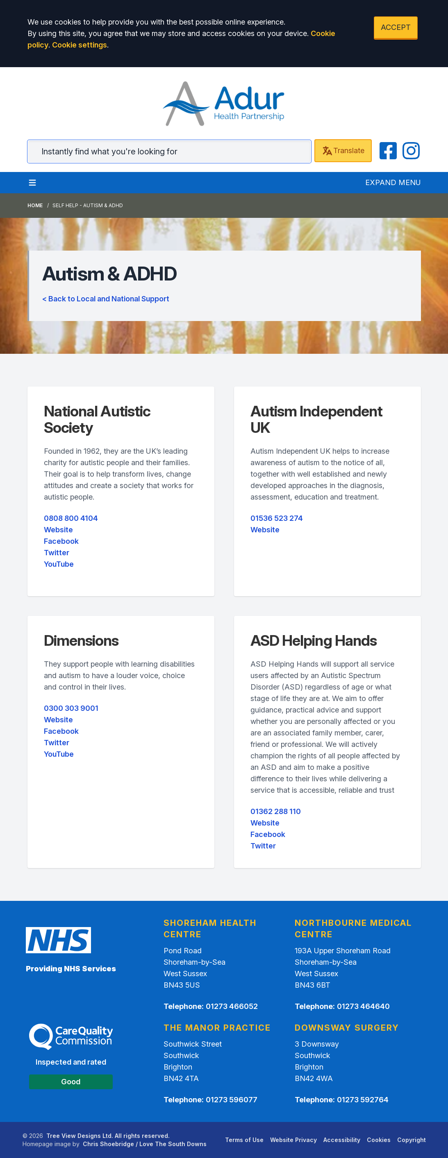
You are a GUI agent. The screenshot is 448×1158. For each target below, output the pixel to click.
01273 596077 (231, 1099)
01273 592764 (363, 1099)
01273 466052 (232, 1006)
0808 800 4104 (71, 518)
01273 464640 (363, 1006)
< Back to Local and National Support (105, 298)
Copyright (411, 1139)
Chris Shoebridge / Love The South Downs (145, 1143)
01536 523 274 (276, 518)
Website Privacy (293, 1139)
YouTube (59, 564)
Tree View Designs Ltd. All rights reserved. (108, 1135)
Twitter (56, 552)
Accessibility (341, 1139)
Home (35, 205)
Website (58, 529)
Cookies (379, 1139)
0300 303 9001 (71, 708)
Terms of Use (244, 1139)
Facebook (61, 541)
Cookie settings (79, 45)
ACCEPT (396, 27)
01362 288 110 (275, 811)
